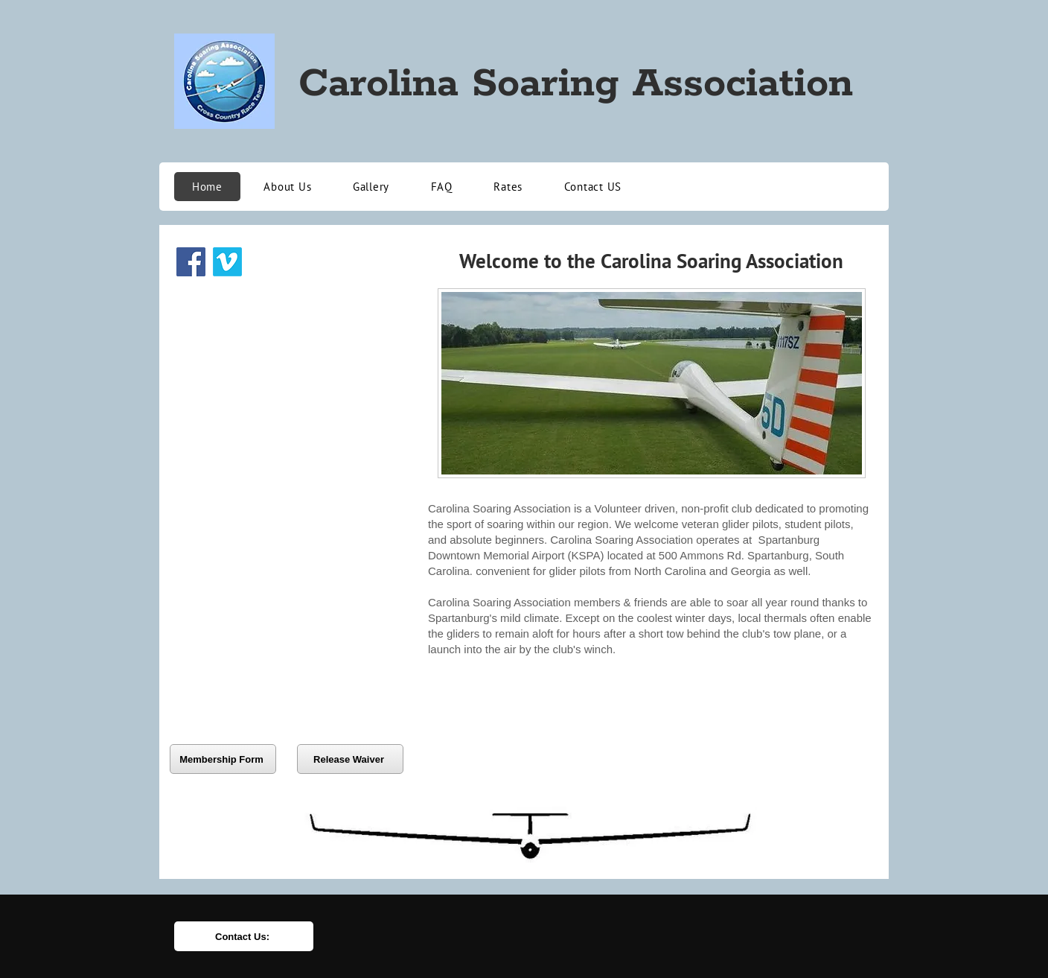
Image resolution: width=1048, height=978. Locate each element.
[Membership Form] (223, 759)
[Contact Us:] (243, 936)
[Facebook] (190, 261)
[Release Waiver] (350, 759)
